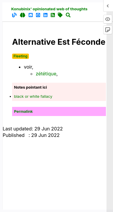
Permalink (23, 111)
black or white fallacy (33, 96)
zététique (46, 74)
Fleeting (20, 56)
